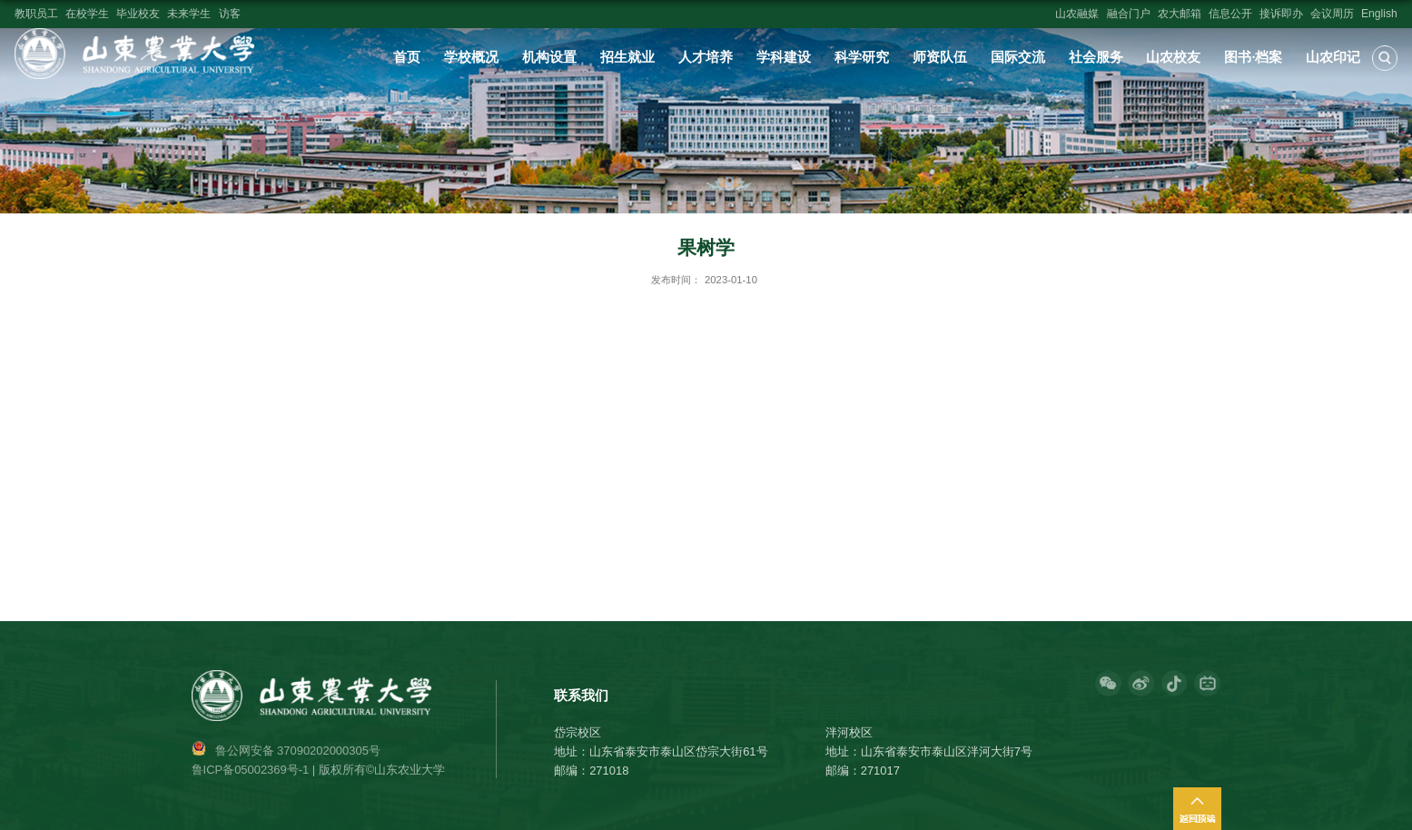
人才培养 (705, 57)
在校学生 (87, 13)
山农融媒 (1077, 13)
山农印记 (1333, 57)
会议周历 (1332, 13)
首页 (406, 57)
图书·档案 (1253, 57)
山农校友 (1173, 57)
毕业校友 (138, 13)
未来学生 (189, 13)
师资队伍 (940, 57)
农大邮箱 (1179, 13)
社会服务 (1096, 57)
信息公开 (1230, 13)
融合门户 (1128, 13)
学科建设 (783, 57)
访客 (230, 13)
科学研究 (861, 57)
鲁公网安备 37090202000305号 (297, 750)
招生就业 (627, 57)
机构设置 (549, 57)
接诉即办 (1281, 13)
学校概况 (471, 57)
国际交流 (1018, 57)
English (1379, 13)
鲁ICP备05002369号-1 (251, 769)
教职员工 (36, 13)
